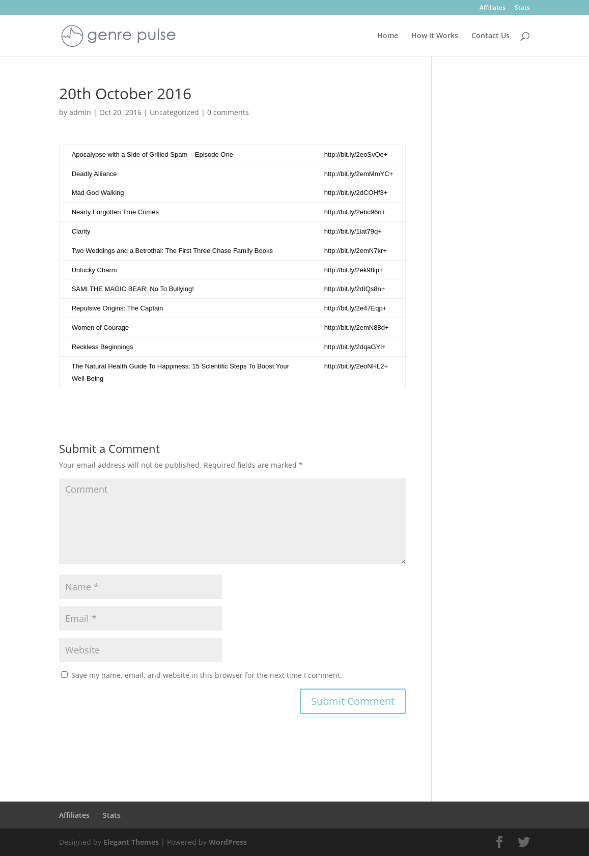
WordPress (228, 842)
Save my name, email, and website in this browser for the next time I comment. (206, 675)
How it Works (434, 36)
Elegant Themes (131, 842)
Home (387, 36)
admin (80, 112)
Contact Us (490, 36)
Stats (522, 8)
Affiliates (493, 8)
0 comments (228, 112)
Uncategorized (174, 112)
